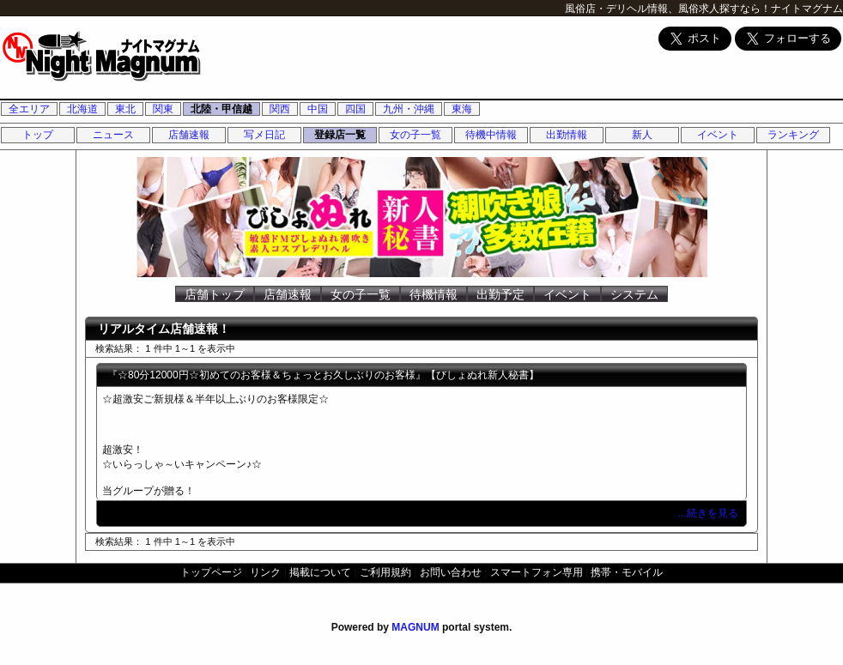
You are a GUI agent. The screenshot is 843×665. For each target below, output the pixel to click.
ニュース (113, 135)
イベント (717, 135)
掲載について (320, 572)
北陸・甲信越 (221, 109)
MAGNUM (415, 627)
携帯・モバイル (627, 572)
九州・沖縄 (408, 109)
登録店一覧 (340, 135)
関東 (163, 109)
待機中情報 (491, 135)
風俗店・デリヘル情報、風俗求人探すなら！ (668, 9)
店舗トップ (215, 294)
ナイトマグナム (807, 9)
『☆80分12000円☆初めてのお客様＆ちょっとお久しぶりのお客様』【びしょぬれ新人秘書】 (323, 375)
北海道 (82, 109)
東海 (462, 109)
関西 (280, 109)
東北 (125, 109)
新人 (642, 135)
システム (634, 294)
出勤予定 (500, 294)
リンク (265, 572)
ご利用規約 (385, 572)
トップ (37, 135)
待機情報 (433, 294)
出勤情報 (566, 135)
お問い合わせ (451, 572)
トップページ (211, 572)
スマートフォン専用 (536, 572)
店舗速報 (188, 135)
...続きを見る (709, 513)
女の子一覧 (415, 135)
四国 (355, 109)
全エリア (29, 109)
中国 (317, 109)
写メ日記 (264, 135)
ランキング (793, 135)
